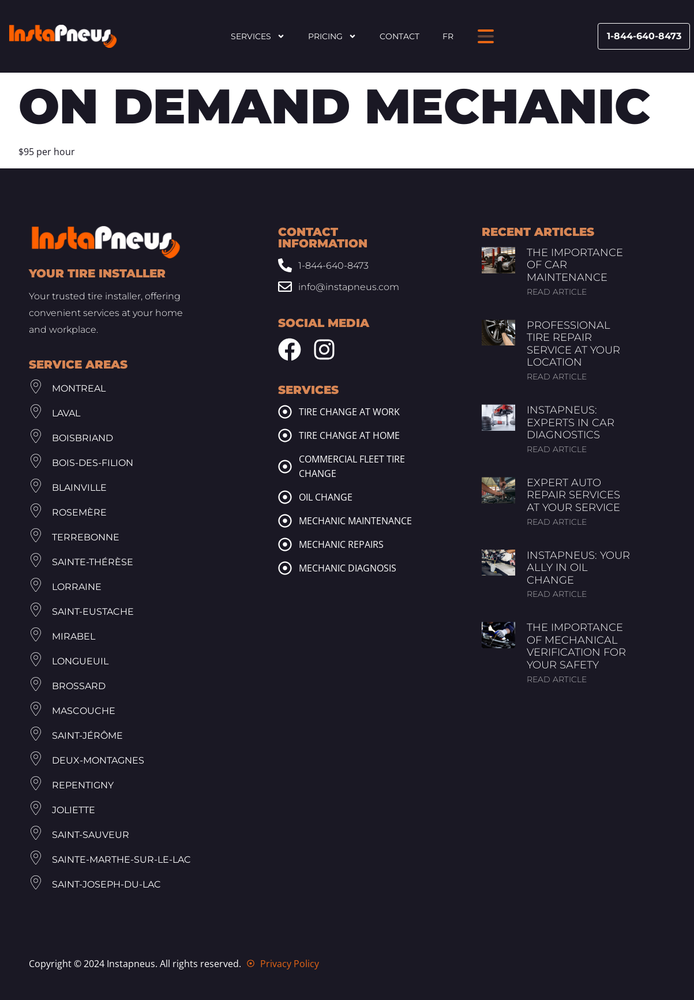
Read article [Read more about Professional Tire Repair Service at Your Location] (557, 376)
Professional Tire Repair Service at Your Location (573, 344)
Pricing (332, 36)
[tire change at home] (285, 435)
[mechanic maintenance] (285, 521)
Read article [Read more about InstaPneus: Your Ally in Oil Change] (557, 594)
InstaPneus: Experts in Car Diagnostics (570, 422)
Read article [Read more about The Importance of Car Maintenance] (557, 292)
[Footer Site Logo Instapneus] (106, 242)
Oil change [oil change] (325, 497)
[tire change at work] (285, 412)
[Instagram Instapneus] (324, 349)
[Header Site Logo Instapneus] (63, 36)
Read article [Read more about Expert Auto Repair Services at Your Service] (557, 522)
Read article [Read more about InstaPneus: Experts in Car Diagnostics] (557, 449)
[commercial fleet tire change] (285, 466)
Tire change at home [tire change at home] (349, 435)
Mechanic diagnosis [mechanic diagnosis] (347, 568)
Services (258, 36)
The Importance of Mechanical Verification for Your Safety (576, 646)
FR (447, 36)
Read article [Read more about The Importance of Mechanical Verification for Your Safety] (557, 679)
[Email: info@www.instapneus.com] (336, 287)
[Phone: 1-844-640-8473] (336, 265)
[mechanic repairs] (285, 544)
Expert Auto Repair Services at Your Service (573, 495)
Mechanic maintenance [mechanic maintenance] (355, 520)
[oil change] (285, 497)
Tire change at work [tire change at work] (349, 411)
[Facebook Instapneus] (289, 349)
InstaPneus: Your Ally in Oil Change (578, 568)
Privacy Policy (289, 963)
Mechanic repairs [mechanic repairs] (341, 544)
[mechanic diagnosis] (285, 568)
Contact (399, 36)
